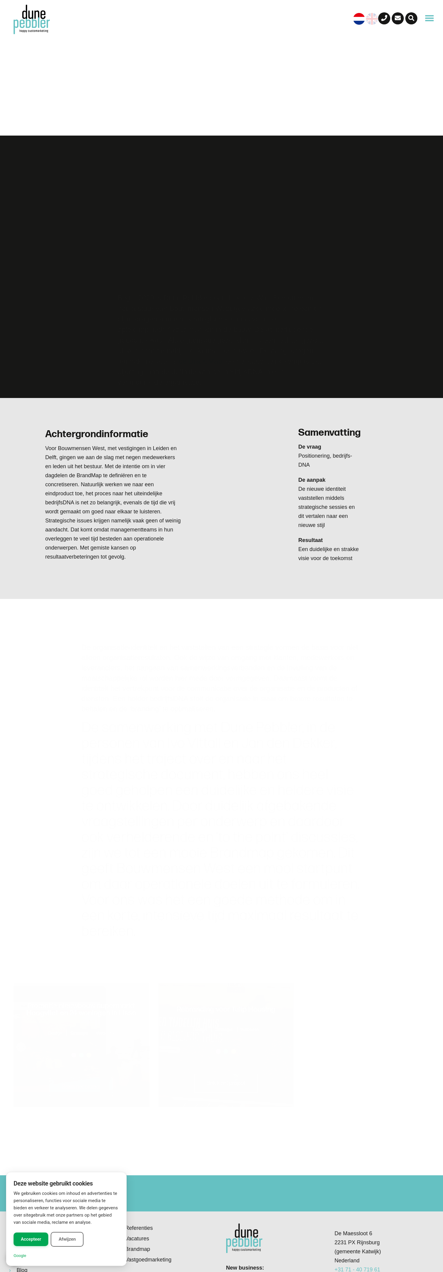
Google (20, 1255)
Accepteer (31, 1239)
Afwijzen (67, 1239)
